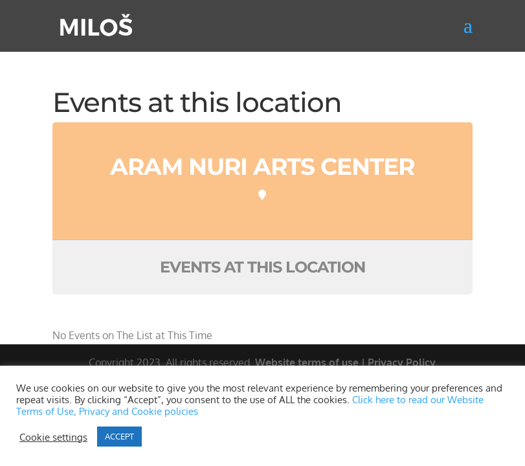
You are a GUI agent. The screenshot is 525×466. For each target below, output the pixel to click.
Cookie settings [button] (53, 437)
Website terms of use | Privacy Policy (345, 362)
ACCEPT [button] (119, 436)
